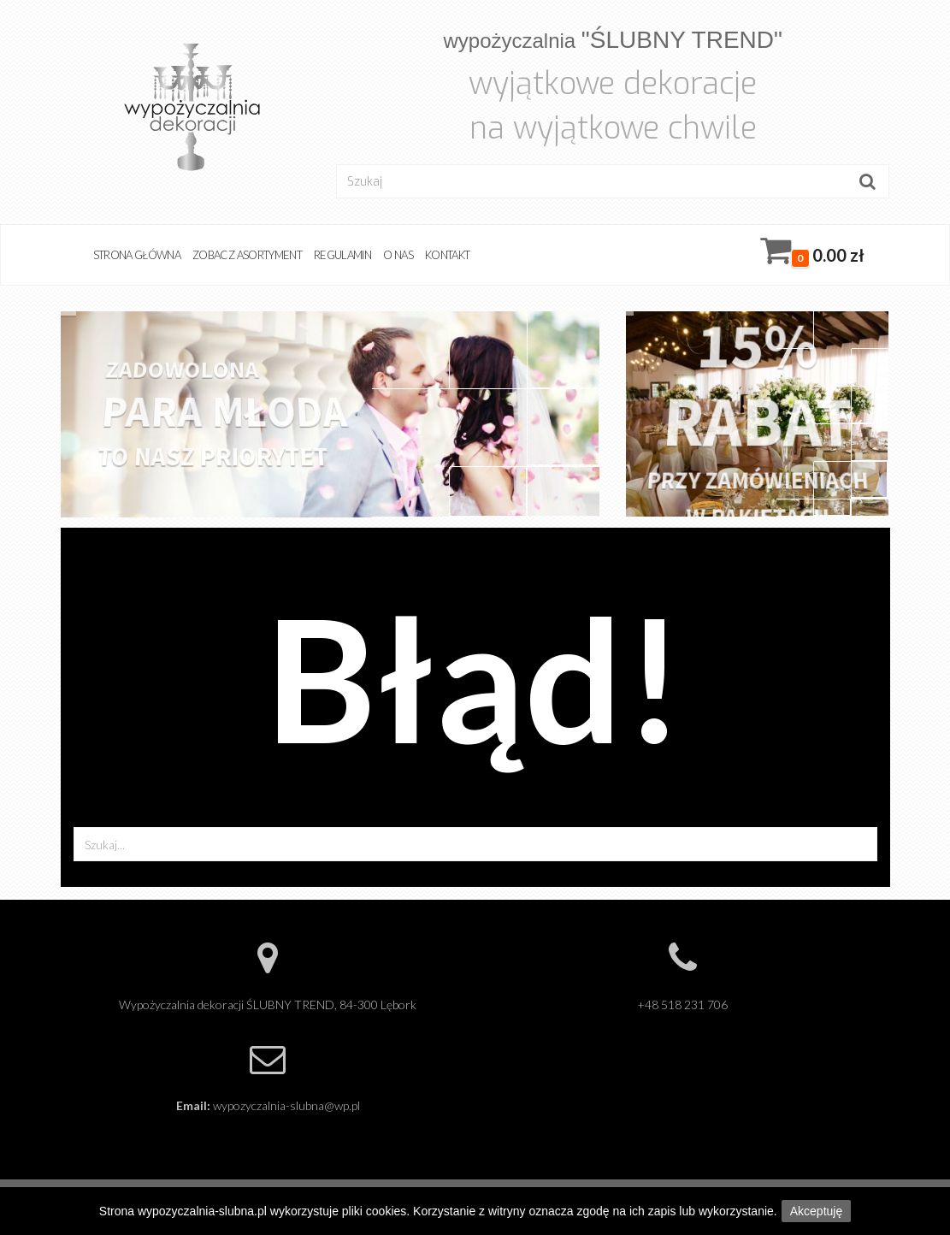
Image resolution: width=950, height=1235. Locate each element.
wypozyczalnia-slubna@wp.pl (286, 1105)
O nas (398, 255)
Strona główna (137, 255)
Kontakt (447, 255)
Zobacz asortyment (247, 255)
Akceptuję (816, 1211)
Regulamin (342, 255)
